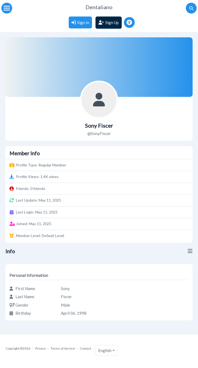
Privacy (40, 348)
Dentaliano (99, 7)
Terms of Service (63, 348)
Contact (85, 348)
